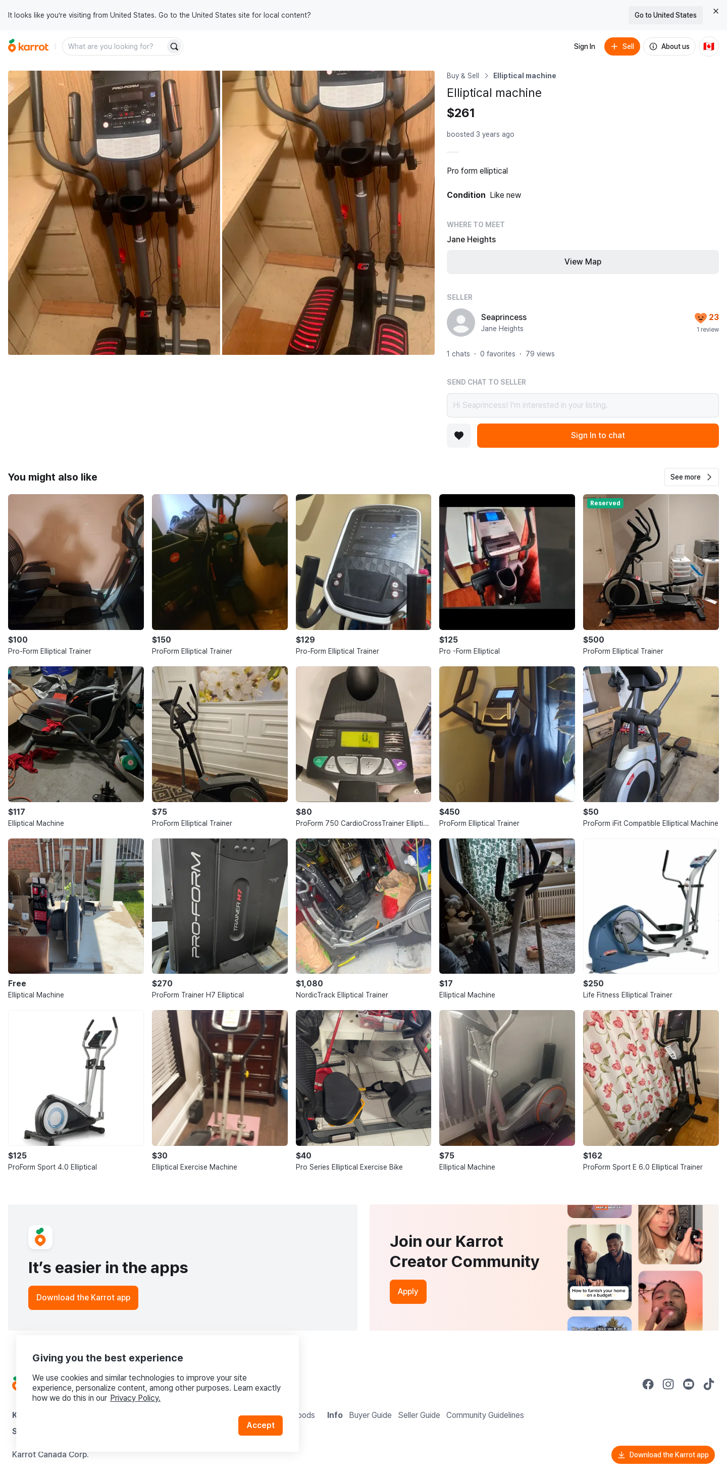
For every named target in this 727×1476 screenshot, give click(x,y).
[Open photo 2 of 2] (328, 213)
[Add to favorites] (459, 436)
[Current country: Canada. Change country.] (709, 46)
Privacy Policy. (135, 1398)
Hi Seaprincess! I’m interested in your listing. (583, 405)
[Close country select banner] (716, 11)
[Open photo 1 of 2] (114, 213)
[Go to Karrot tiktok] (709, 1384)
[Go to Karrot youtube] (689, 1384)
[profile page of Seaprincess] (461, 322)
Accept (260, 1425)
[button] (691, 477)
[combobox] (114, 46)
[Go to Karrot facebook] (648, 1384)
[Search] (174, 46)
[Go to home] (28, 46)
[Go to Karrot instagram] (668, 1384)
